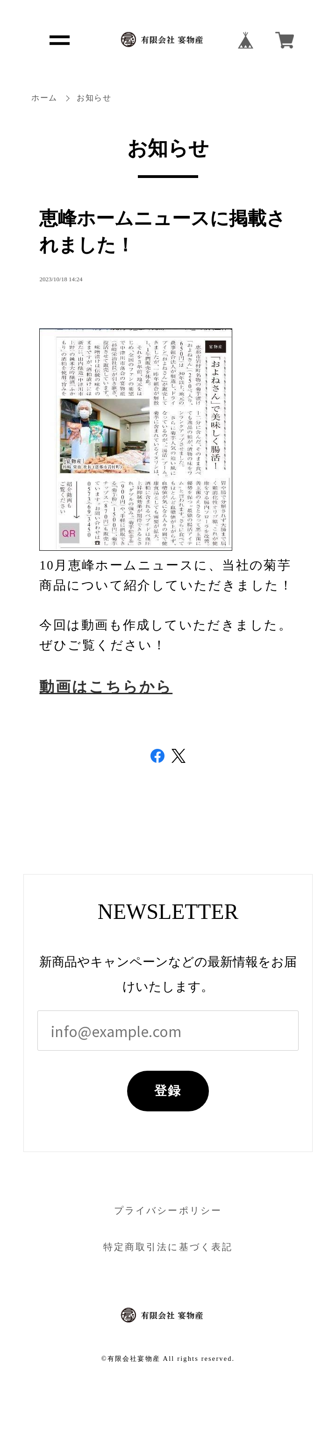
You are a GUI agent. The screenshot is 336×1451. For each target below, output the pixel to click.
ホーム (44, 97)
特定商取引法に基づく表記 (167, 1247)
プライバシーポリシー (168, 1210)
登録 (168, 1091)
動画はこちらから (105, 687)
